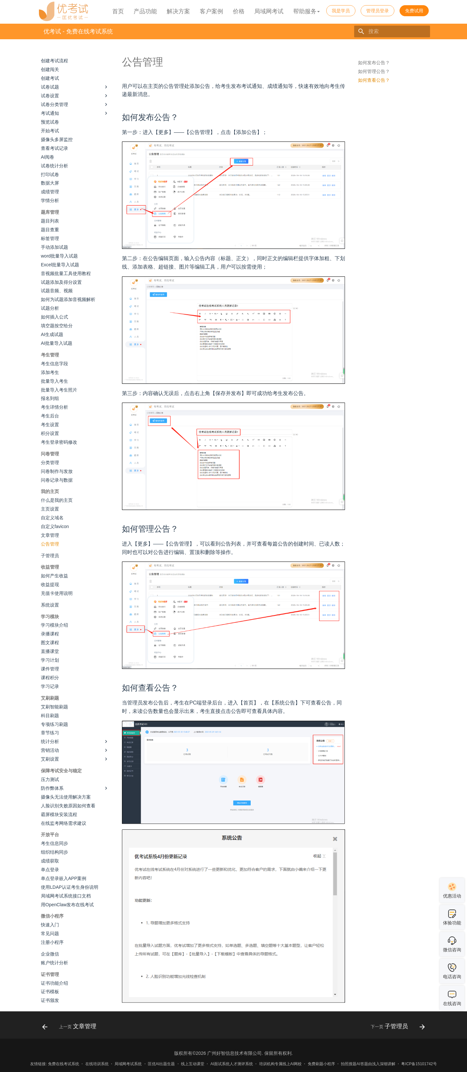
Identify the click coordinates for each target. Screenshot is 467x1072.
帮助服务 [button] (306, 11)
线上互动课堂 (192, 1064)
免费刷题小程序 (321, 1064)
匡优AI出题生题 (161, 1064)
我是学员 (341, 10)
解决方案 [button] (178, 11)
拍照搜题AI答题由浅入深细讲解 (368, 1064)
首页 (118, 11)
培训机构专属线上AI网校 (280, 1064)
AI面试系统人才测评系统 (231, 1064)
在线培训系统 (97, 1064)
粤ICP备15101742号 (419, 1064)
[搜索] (392, 31)
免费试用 (414, 10)
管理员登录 (377, 10)
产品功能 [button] (145, 11)
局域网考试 (268, 11)
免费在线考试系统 (63, 1064)
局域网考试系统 (128, 1064)
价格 (239, 11)
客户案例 (211, 11)
